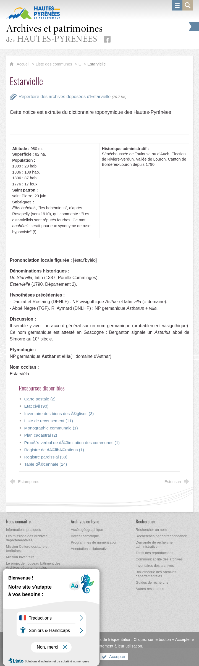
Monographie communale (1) (51, 428)
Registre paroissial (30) (45, 457)
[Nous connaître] (18, 521)
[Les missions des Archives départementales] (27, 538)
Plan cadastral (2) (40, 435)
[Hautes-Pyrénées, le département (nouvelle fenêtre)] (33, 13)
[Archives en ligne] (85, 521)
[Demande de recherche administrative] (154, 544)
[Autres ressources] (150, 589)
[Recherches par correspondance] (161, 536)
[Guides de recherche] (152, 582)
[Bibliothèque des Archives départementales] (156, 574)
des (54, 34)
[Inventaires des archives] (155, 565)
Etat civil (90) (36, 406)
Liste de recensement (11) (48, 420)
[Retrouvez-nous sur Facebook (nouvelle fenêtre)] (107, 39)
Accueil (23, 64)
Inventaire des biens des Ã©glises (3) (59, 413)
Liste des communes (54, 64)
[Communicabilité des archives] (159, 559)
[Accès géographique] (87, 530)
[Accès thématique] (85, 536)
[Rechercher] (145, 521)
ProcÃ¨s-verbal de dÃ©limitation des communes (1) (72, 442)
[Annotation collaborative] (90, 549)
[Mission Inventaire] (20, 557)
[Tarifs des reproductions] (154, 553)
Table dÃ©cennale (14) (45, 464)
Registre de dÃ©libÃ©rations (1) (54, 449)
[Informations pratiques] (23, 530)
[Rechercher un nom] (151, 530)
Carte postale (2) (40, 399)
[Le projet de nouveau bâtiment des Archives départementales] (33, 565)
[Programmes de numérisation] (94, 542)
